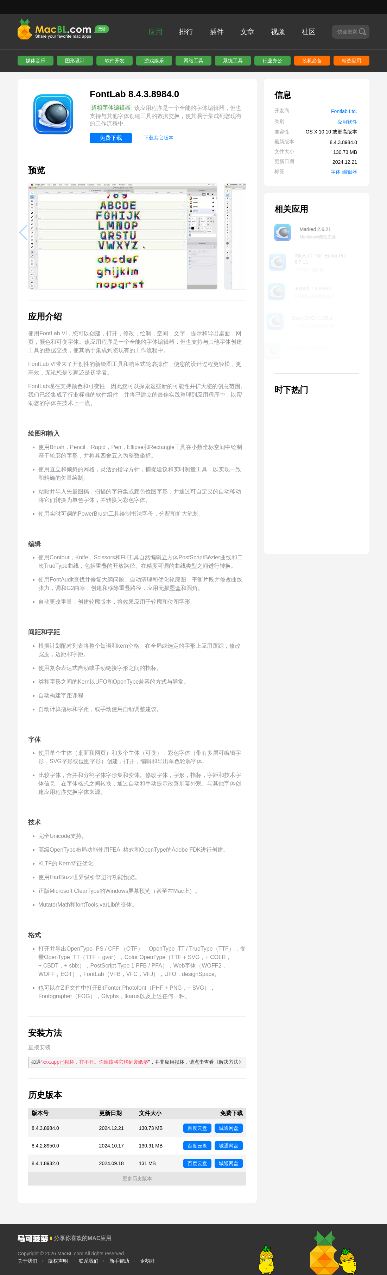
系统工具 (233, 60)
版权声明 (58, 1261)
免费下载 (111, 138)
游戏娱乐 (154, 60)
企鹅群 (147, 1261)
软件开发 (115, 60)
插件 (217, 32)
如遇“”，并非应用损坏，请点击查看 (137, 1062)
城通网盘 (229, 1128)
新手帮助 (119, 1261)
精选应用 (351, 60)
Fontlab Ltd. (344, 111)
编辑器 (349, 172)
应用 (155, 32)
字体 (336, 172)
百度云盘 (197, 1128)
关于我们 (27, 1261)
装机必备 (312, 60)
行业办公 (272, 60)
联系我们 (89, 1261)
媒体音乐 (35, 60)
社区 (309, 32)
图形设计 (75, 60)
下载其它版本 (158, 138)
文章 (247, 32)
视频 (278, 32)
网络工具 (193, 60)
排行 (186, 32)
